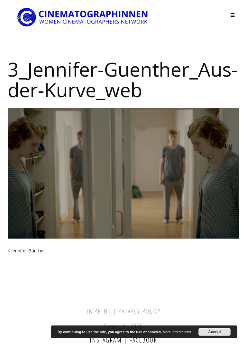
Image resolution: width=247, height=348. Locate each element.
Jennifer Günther (28, 251)
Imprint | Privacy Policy (124, 311)
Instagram (107, 340)
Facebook (142, 340)
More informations (177, 332)
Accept (214, 332)
